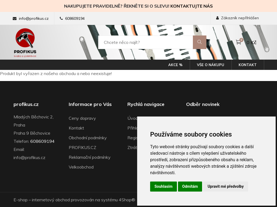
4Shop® (127, 199)
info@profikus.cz (34, 18)
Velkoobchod (81, 167)
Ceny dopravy (82, 118)
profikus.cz (26, 104)
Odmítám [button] (190, 186)
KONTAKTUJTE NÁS (191, 6)
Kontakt (248, 65)
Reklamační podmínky (90, 157)
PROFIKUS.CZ (82, 147)
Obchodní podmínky (88, 137)
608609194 (75, 18)
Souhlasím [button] (163, 186)
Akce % (175, 65)
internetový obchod (51, 199)
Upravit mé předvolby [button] (225, 186)
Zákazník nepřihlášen (237, 17)
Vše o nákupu (210, 65)
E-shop (21, 199)
